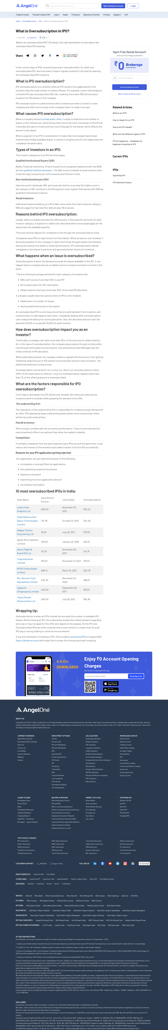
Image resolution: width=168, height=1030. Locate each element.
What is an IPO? (120, 113)
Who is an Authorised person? (62, 807)
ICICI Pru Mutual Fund (114, 920)
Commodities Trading (127, 763)
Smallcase (40, 884)
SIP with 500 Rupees (59, 748)
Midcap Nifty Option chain (74, 905)
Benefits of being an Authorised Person (65, 810)
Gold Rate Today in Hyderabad (108, 910)
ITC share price (125, 847)
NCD (53, 772)
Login (133, 6)
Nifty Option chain (33, 905)
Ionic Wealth (51, 874)
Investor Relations (24, 754)
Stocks (54, 739)
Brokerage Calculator (93, 739)
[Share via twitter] (50, 55)
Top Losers (90, 819)
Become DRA (56, 803)
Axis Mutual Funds (79, 920)
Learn (56, 14)
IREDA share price (24, 847)
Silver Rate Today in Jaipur (117, 915)
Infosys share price (126, 844)
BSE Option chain (114, 905)
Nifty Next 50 (72, 896)
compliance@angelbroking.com (76, 1028)
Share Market (124, 754)
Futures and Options (59, 757)
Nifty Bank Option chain (52, 905)
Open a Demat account (27, 640)
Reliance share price (127, 841)
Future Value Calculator (94, 757)
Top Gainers (90, 816)
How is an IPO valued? (122, 127)
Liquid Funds (60, 925)
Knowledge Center (24, 800)
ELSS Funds (47, 925)
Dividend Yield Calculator (94, 754)
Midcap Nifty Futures (65, 900)
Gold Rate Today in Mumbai (39, 910)
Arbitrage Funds (89, 925)
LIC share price (125, 853)
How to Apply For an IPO (123, 120)
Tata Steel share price (94, 841)
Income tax (124, 769)
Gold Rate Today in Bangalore (133, 910)
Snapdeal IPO (125, 816)
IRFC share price (23, 841)
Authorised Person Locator (61, 828)
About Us (21, 745)
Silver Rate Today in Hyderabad (42, 915)
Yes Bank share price (25, 853)
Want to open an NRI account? (129, 94)
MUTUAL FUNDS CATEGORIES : (28, 925)
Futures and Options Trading (130, 766)
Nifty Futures (32, 900)
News (65, 14)
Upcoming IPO (119, 175)
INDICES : (19, 896)
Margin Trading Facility (79, 879)
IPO (121, 757)
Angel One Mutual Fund (44, 920)
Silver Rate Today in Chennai (93, 915)
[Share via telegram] (27, 55)
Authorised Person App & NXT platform (65, 822)
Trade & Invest (22, 14)
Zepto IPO (123, 810)
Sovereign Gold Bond (59, 785)
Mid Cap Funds (113, 925)
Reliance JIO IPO (125, 800)
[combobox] (43, 37)
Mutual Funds (56, 742)
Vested (56, 884)
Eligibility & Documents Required (63, 816)
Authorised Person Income (61, 813)
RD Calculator (90, 766)
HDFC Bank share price (60, 841)
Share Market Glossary (94, 807)
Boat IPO (123, 807)
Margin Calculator (92, 742)
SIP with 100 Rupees (59, 745)
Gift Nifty (134, 896)
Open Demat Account (113, 6)
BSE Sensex (100, 896)
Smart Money (22, 803)
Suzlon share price (24, 844)
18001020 (42, 864)
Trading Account (126, 745)
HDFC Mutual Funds (95, 920)
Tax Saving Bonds (58, 788)
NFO (53, 751)
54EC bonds (56, 782)
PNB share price (91, 847)
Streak (49, 884)
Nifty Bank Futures (47, 900)
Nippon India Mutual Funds (135, 920)
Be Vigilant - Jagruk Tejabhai (28, 822)
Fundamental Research (26, 810)
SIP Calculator (91, 745)
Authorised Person (126, 772)
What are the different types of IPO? (129, 134)
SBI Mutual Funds (62, 920)
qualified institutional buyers (37, 170)
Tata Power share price (60, 853)
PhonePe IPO (124, 813)
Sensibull (31, 884)
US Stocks (55, 760)
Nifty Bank (39, 896)
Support (117, 14)
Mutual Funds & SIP (41, 14)
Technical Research (24, 813)
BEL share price (91, 853)
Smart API (93, 879)
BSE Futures (97, 900)
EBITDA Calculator (92, 772)
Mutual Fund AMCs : (24, 920)
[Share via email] (57, 55)
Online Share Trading (127, 748)
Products (76, 14)
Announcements (91, 803)
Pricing (106, 14)
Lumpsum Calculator (93, 748)
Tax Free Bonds (57, 778)
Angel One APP (35, 879)
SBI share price (57, 850)
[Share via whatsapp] (35, 55)
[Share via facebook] (42, 55)
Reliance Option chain (95, 905)
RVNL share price (58, 847)
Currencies (55, 766)
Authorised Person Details (61, 825)
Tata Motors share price (26, 850)
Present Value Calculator (94, 769)
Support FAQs (56, 864)
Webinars (21, 757)
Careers (20, 760)
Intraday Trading (126, 751)
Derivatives (124, 760)
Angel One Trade (48, 879)
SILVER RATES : (22, 915)
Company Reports (24, 816)
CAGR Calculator (92, 751)
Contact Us (22, 748)
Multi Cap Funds (128, 925)
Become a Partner (92, 14)
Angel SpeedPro (62, 879)
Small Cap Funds (73, 925)
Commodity (56, 769)
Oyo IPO (122, 803)
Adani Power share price (94, 844)
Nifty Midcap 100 (86, 896)
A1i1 (126, 14)
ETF (53, 763)
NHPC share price (58, 844)
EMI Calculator (91, 782)
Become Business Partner (61, 800)
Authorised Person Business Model (64, 819)
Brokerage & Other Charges (27, 742)
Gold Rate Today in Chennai (84, 910)
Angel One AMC (38, 874)
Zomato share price (93, 850)
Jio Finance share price (128, 850)
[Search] (72, 5)
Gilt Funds (101, 925)
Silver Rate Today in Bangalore (68, 915)
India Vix (125, 896)
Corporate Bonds (58, 775)
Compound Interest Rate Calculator (98, 760)
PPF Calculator (91, 778)
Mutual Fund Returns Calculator (97, 775)
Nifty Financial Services (55, 896)
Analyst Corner (125, 775)
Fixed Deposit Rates (107, 879)
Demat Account (125, 742)
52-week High (90, 810)
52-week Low (90, 813)
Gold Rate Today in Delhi (61, 910)
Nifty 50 (29, 896)
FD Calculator (90, 763)
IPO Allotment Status (122, 182)
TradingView (66, 884)
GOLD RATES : (21, 910)
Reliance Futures (82, 900)
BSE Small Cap (113, 896)
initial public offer (52, 119)
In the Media (22, 751)
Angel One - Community (26, 819)
